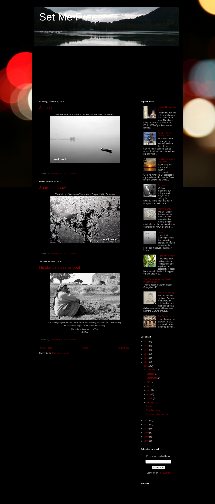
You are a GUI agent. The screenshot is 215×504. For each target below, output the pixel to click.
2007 (146, 441)
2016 (146, 354)
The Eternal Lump (166, 292)
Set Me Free (68, 17)
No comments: (70, 173)
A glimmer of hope (166, 256)
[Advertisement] (107, 70)
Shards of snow (52, 187)
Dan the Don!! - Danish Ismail (165, 134)
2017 (146, 350)
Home (85, 348)
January (150, 402)
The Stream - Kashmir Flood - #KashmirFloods (157, 280)
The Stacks (163, 316)
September (151, 378)
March (149, 398)
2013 (146, 366)
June (149, 386)
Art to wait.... (163, 185)
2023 (146, 341)
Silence (45, 108)
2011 (146, 424)
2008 (146, 437)
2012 (146, 420)
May (148, 390)
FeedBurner (164, 473)
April (148, 394)
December (151, 370)
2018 (146, 346)
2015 (146, 358)
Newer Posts (46, 348)
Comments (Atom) (60, 353)
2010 (146, 428)
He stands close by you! (59, 267)
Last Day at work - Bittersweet (166, 160)
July (148, 382)
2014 (146, 362)
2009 (146, 433)
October (150, 374)
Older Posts (123, 348)
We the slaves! (164, 209)
